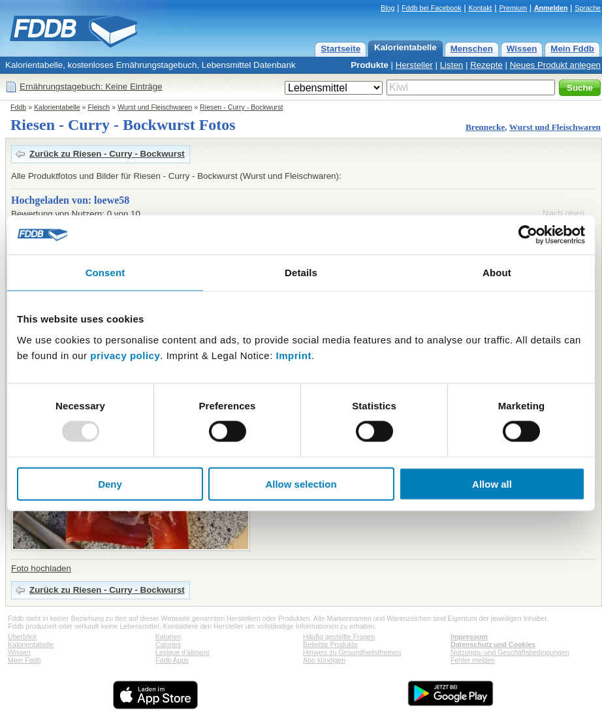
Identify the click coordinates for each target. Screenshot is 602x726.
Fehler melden (473, 660)
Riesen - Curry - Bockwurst (241, 107)
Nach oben (563, 213)
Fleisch (99, 107)
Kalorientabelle (405, 47)
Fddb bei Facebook (431, 8)
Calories (168, 644)
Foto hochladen (41, 568)
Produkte (369, 65)
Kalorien (168, 636)
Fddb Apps (172, 660)
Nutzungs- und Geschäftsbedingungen (510, 652)
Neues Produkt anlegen (555, 65)
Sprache (588, 8)
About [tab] (497, 272)
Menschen (472, 49)
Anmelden (551, 8)
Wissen (522, 49)
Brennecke (485, 127)
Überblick (22, 636)
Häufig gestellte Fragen (339, 636)
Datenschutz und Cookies (493, 644)
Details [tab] (301, 272)
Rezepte (486, 65)
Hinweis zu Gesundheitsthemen (352, 652)
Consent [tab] (105, 272)
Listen (452, 65)
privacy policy (125, 354)
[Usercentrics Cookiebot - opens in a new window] (528, 235)
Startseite (340, 49)
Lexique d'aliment (182, 652)
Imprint (293, 354)
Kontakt (480, 8)
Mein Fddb (572, 49)
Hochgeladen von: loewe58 (70, 200)
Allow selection (300, 483)
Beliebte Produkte (330, 644)
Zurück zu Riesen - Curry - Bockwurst (107, 154)
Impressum (469, 636)
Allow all (492, 483)
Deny (110, 483)
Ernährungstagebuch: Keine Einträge (91, 86)
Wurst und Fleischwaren (155, 107)
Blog (387, 8)
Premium (513, 8)
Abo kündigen (324, 660)
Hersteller (414, 65)
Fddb (18, 107)
